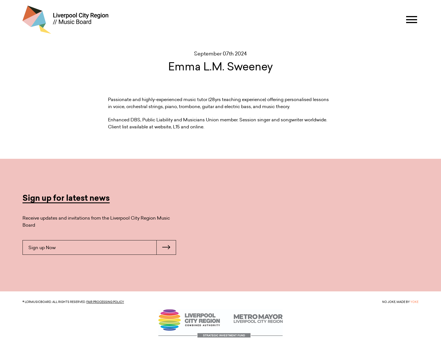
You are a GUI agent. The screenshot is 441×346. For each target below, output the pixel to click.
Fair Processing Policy (105, 302)
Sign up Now (102, 247)
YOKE (414, 302)
